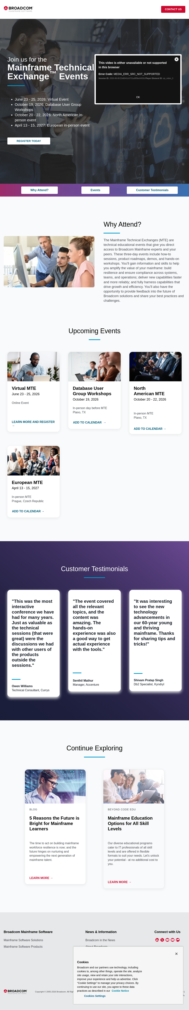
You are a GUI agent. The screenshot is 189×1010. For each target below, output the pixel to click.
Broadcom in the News (100, 940)
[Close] (176, 954)
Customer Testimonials (152, 190)
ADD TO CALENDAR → (89, 422)
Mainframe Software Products (23, 946)
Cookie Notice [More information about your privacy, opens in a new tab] (120, 990)
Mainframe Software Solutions (23, 940)
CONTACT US (173, 9)
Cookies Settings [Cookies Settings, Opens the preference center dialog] (95, 995)
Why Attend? (39, 190)
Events (95, 190)
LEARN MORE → (41, 878)
